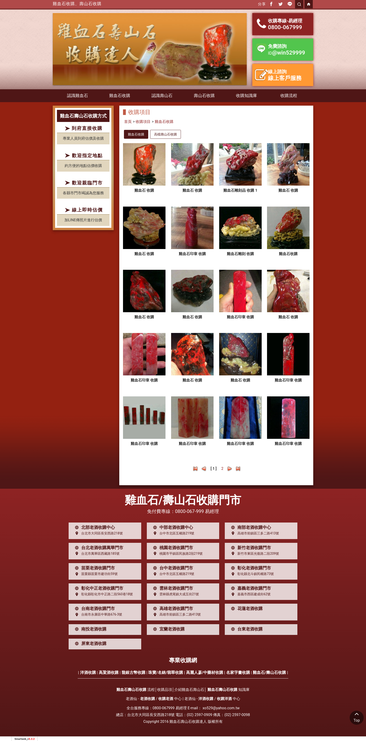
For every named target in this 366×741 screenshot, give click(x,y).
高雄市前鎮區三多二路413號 (254, 533)
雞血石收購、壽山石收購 (77, 3)
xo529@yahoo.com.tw (221, 708)
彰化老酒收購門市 (250, 568)
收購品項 (164, 689)
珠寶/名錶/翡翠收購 (165, 672)
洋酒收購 (88, 672)
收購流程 (288, 95)
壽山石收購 (204, 95)
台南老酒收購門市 (94, 608)
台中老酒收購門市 (172, 568)
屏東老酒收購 (89, 643)
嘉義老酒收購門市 (250, 588)
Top (357, 717)
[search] (299, 4)
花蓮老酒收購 (246, 608)
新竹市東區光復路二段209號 (254, 553)
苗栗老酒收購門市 (94, 568)
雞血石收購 (119, 95)
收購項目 (143, 121)
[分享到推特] (280, 4)
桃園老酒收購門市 (172, 548)
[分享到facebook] (271, 4)
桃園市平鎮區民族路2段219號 (177, 553)
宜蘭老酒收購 (168, 629)
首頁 (128, 121)
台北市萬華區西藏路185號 (96, 553)
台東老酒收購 (246, 629)
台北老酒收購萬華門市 (98, 548)
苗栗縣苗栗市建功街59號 (95, 574)
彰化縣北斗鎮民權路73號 (251, 574)
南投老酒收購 (89, 629)
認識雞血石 (77, 95)
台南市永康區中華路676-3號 (97, 615)
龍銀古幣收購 (133, 672)
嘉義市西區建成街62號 (250, 594)
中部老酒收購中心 (172, 527)
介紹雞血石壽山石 (189, 689)
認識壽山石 (161, 95)
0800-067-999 (189, 511)
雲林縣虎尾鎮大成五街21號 (175, 594)
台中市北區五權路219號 (172, 533)
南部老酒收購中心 (250, 527)
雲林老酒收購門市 (172, 588)
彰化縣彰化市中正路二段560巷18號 (103, 594)
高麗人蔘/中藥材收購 (204, 672)
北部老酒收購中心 (94, 527)
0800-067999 (164, 708)
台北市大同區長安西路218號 (98, 533)
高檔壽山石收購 (165, 134)
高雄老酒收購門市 (172, 608)
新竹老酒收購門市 (250, 548)
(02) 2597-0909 (199, 715)
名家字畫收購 (238, 672)
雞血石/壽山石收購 (269, 672)
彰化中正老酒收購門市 (98, 588)
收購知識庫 (246, 95)
